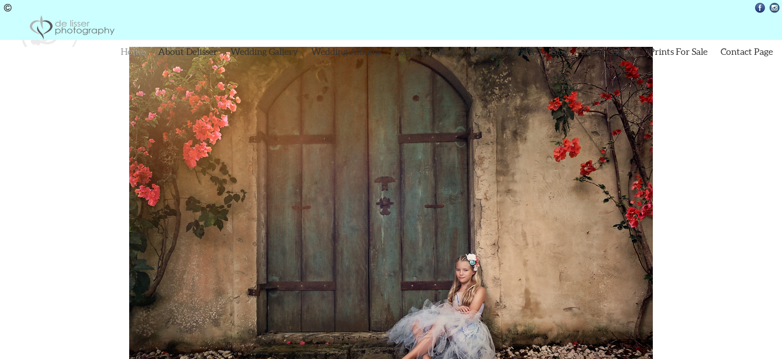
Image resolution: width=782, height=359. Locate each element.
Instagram (775, 7)
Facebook (760, 7)
